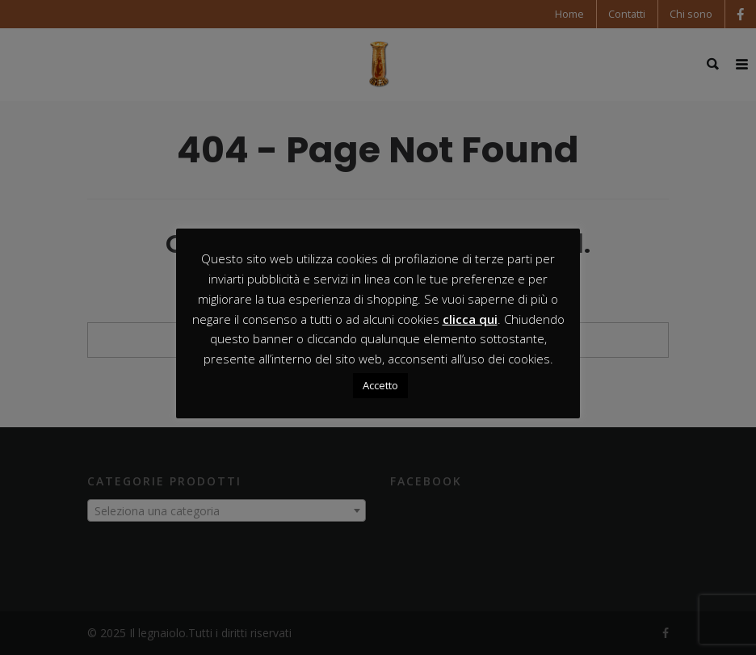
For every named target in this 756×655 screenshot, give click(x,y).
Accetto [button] (380, 385)
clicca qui (470, 319)
